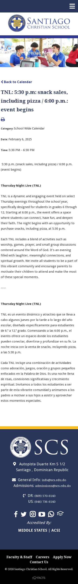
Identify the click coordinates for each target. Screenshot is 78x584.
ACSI (55, 530)
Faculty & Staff (19, 557)
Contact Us (39, 562)
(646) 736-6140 (45, 502)
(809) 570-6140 (45, 496)
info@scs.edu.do (54, 480)
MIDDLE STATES (32, 530)
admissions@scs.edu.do (53, 486)
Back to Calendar (16, 82)
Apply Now (62, 557)
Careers (42, 557)
